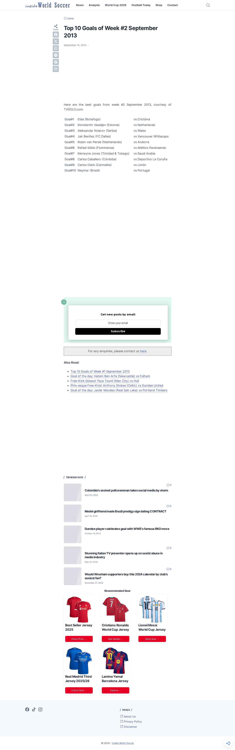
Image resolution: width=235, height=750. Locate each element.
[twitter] (56, 41)
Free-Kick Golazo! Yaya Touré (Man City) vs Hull (105, 381)
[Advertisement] (117, 74)
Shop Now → (152, 639)
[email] (56, 69)
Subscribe (118, 331)
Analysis (94, 5)
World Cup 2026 (115, 5)
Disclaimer (128, 726)
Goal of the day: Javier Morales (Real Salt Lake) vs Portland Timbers (119, 390)
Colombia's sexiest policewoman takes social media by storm (126, 490)
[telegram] (56, 55)
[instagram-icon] (40, 710)
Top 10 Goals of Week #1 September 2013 (100, 371)
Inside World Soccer (123, 743)
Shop (159, 5)
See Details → (115, 639)
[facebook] (56, 35)
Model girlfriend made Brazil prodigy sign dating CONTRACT (125, 511)
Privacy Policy (131, 721)
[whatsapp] (56, 48)
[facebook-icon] (27, 710)
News (80, 5)
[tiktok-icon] (34, 710)
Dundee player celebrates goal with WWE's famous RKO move (127, 529)
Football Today (141, 5)
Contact (172, 5)
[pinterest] (56, 62)
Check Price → (79, 639)
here (143, 351)
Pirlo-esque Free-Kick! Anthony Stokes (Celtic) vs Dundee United (117, 385)
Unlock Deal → (79, 690)
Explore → (115, 690)
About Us (128, 716)
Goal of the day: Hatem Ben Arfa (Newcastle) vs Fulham (110, 376)
